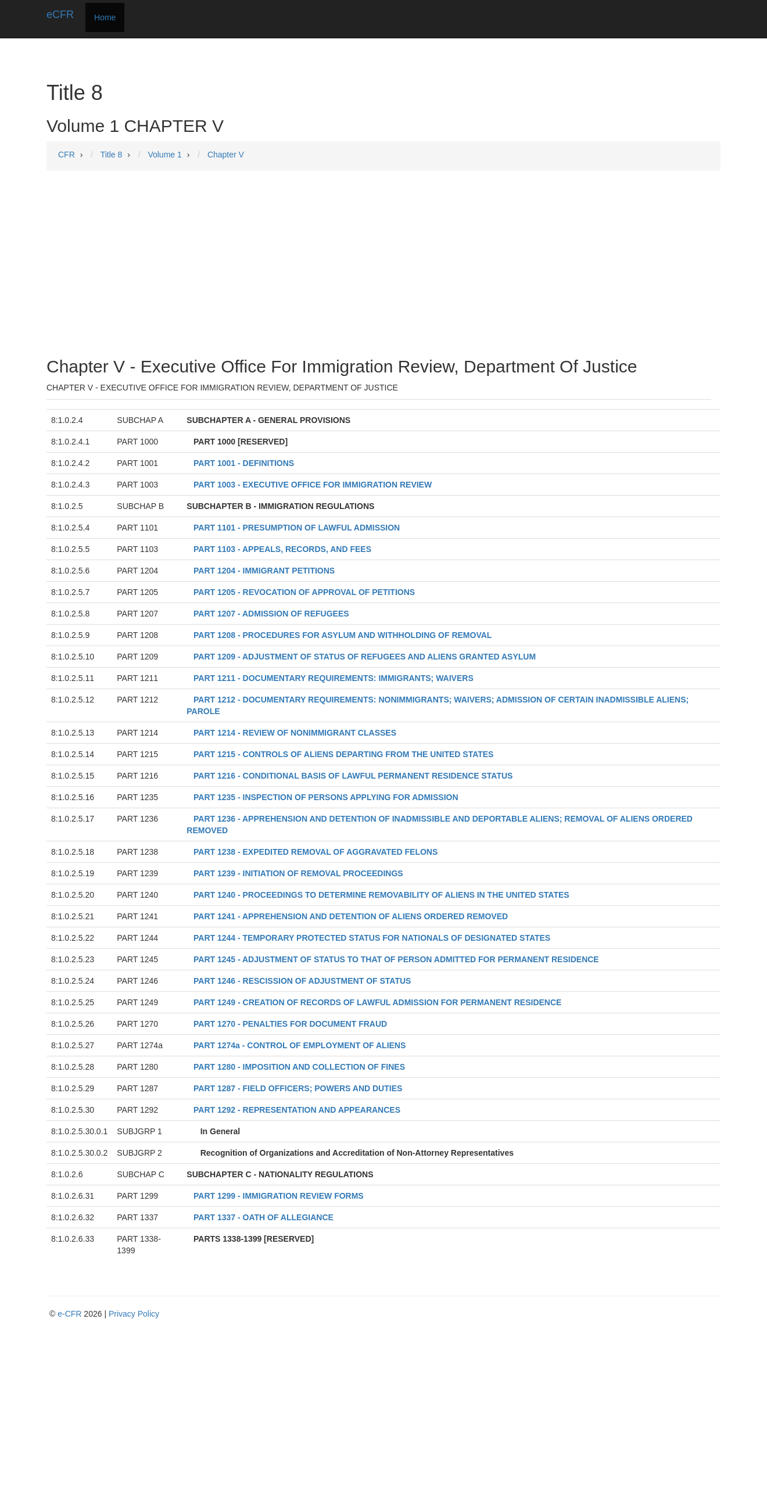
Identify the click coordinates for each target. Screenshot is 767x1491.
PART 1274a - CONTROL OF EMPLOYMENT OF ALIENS (299, 1045)
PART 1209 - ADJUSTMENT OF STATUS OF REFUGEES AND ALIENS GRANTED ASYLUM (364, 656)
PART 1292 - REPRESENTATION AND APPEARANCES (296, 1109)
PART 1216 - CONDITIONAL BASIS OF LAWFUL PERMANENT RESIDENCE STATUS (352, 775)
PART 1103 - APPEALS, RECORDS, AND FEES (282, 549)
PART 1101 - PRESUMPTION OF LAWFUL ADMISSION (296, 527)
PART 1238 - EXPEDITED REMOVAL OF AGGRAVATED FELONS (315, 851)
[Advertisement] (383, 263)
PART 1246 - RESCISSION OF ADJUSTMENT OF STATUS (302, 980)
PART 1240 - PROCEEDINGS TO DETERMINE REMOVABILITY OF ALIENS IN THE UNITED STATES (381, 894)
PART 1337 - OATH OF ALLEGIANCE (263, 1217)
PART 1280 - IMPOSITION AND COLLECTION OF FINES (299, 1066)
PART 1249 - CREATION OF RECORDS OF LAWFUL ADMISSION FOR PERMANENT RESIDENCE (377, 1002)
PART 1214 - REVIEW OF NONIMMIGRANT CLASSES (294, 732)
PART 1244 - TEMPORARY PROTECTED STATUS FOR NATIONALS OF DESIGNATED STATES (371, 937)
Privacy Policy (134, 1313)
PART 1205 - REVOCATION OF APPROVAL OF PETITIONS (304, 592)
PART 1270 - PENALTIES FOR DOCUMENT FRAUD (290, 1023)
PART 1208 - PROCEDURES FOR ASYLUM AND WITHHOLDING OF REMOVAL (342, 635)
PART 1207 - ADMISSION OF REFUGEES (271, 613)
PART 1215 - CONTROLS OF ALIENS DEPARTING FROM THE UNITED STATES (343, 754)
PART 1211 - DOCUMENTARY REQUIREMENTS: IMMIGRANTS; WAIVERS (333, 678)
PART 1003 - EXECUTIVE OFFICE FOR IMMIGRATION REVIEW (312, 484)
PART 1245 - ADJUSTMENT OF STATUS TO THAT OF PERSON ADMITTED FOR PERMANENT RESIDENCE (396, 959)
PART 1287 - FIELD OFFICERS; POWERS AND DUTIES (297, 1088)
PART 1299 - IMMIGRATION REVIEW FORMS (278, 1195)
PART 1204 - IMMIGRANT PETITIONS (264, 570)
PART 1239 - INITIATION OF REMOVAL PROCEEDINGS (298, 873)
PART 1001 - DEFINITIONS (243, 463)
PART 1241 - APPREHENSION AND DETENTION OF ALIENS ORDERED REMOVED (350, 916)
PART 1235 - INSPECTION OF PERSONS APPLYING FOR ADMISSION (325, 797)
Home (105, 17)
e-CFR (69, 1313)
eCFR (60, 14)
